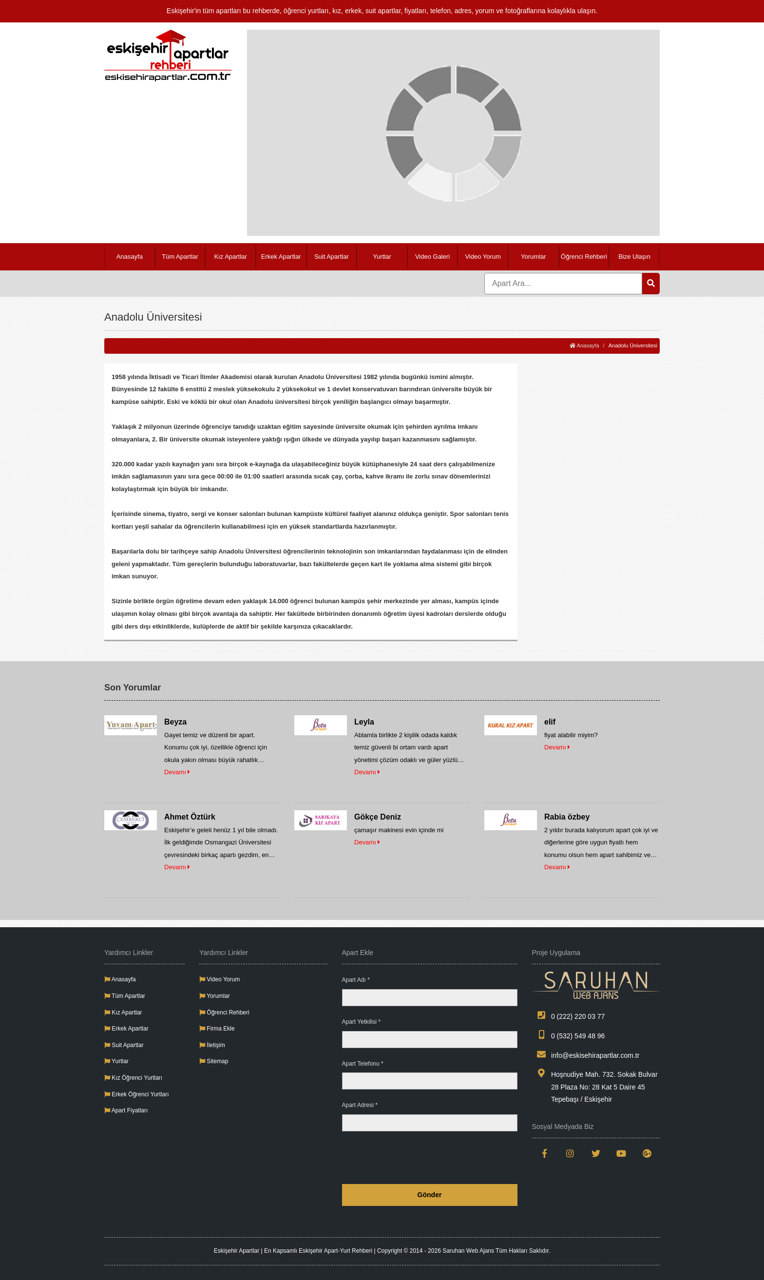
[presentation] (443, 1158)
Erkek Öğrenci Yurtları (136, 1094)
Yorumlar (533, 256)
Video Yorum (483, 256)
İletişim (212, 1045)
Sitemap (213, 1061)
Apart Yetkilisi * (361, 1021)
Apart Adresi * (360, 1105)
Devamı (177, 772)
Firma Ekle (217, 1028)
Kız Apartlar (230, 256)
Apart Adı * (356, 979)
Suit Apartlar (331, 256)
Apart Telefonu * (362, 1063)
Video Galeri (432, 256)
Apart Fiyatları (126, 1110)
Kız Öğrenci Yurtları (133, 1077)
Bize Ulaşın (634, 256)
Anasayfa (129, 256)
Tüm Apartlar (180, 256)
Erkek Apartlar (281, 256)
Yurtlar (382, 256)
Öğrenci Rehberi (584, 256)
